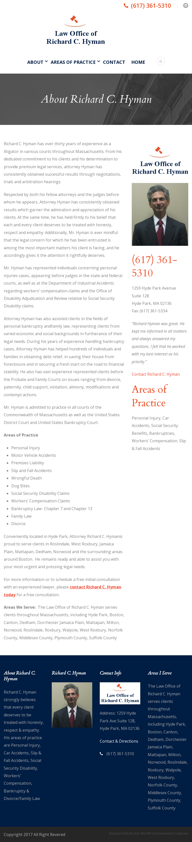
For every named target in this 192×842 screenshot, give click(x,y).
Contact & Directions (119, 741)
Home (138, 62)
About (35, 62)
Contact (114, 62)
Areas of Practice (73, 62)
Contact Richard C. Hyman (156, 374)
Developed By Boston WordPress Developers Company (148, 833)
